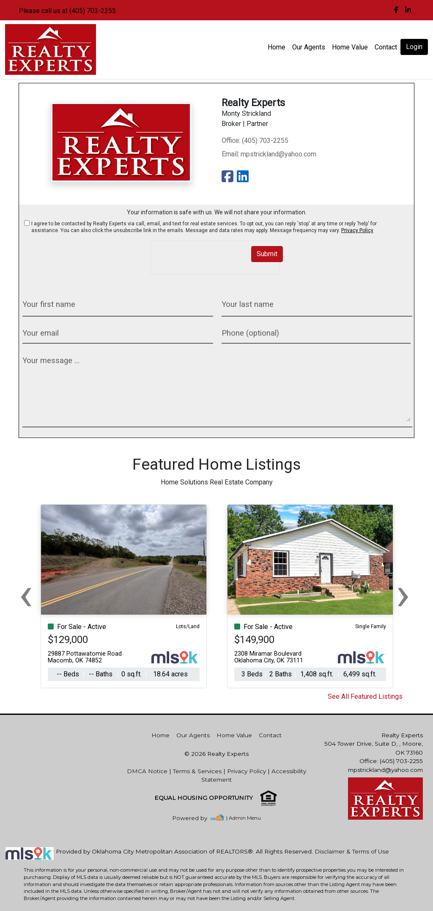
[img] (396, 10)
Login (414, 47)
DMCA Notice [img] (147, 771)
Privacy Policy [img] (357, 230)
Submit (267, 254)
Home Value (350, 47)
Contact (270, 735)
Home (276, 47)
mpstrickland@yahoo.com (269, 154)
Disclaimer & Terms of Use (352, 851)
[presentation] (200, 253)
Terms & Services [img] (197, 771)
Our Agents (308, 47)
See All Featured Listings (365, 696)
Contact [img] (386, 47)
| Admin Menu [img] (243, 818)
